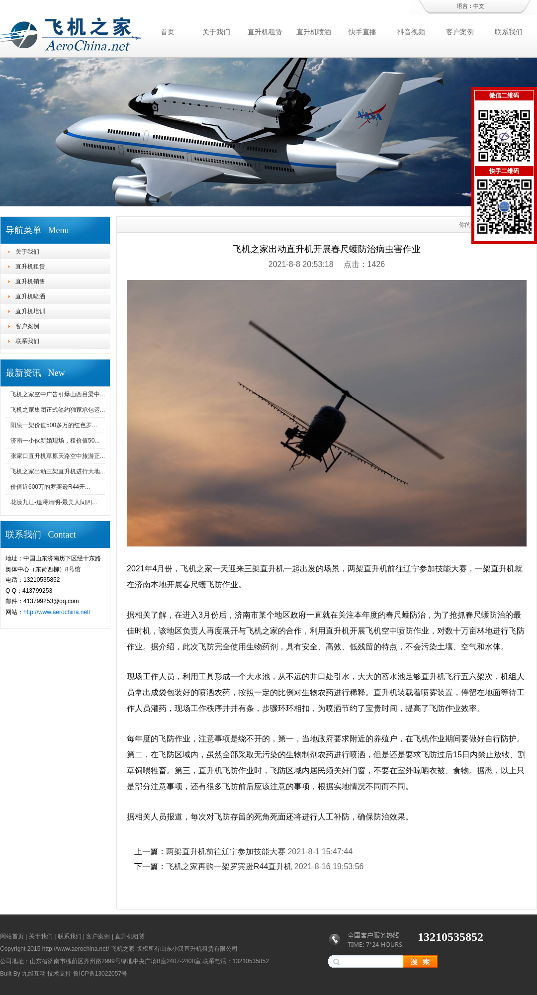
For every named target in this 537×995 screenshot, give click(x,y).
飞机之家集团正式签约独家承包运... (57, 409)
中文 (478, 6)
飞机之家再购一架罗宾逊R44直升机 (229, 866)
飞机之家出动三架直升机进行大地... (57, 471)
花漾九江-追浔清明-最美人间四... (53, 502)
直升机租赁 (265, 32)
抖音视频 (411, 32)
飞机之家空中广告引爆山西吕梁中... (57, 394)
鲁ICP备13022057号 (100, 973)
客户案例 (460, 32)
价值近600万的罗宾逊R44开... (50, 486)
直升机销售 (30, 281)
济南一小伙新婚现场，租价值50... (54, 440)
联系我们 (509, 32)
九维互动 (34, 973)
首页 (168, 32)
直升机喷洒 (313, 32)
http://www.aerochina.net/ (56, 612)
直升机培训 (30, 311)
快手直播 (362, 32)
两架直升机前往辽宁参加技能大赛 (225, 851)
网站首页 (12, 936)
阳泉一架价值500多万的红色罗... (53, 425)
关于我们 (216, 32)
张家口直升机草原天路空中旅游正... (57, 455)
